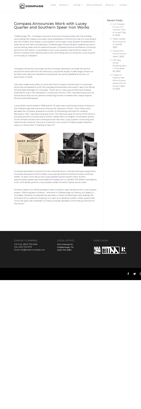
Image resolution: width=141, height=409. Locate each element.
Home (53, 5)
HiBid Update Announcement (119, 42)
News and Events (94, 5)
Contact (123, 5)
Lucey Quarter (73, 42)
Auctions (63, 5)
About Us (109, 5)
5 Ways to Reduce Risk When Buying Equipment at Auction (119, 80)
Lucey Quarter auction (55, 177)
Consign (77, 5)
